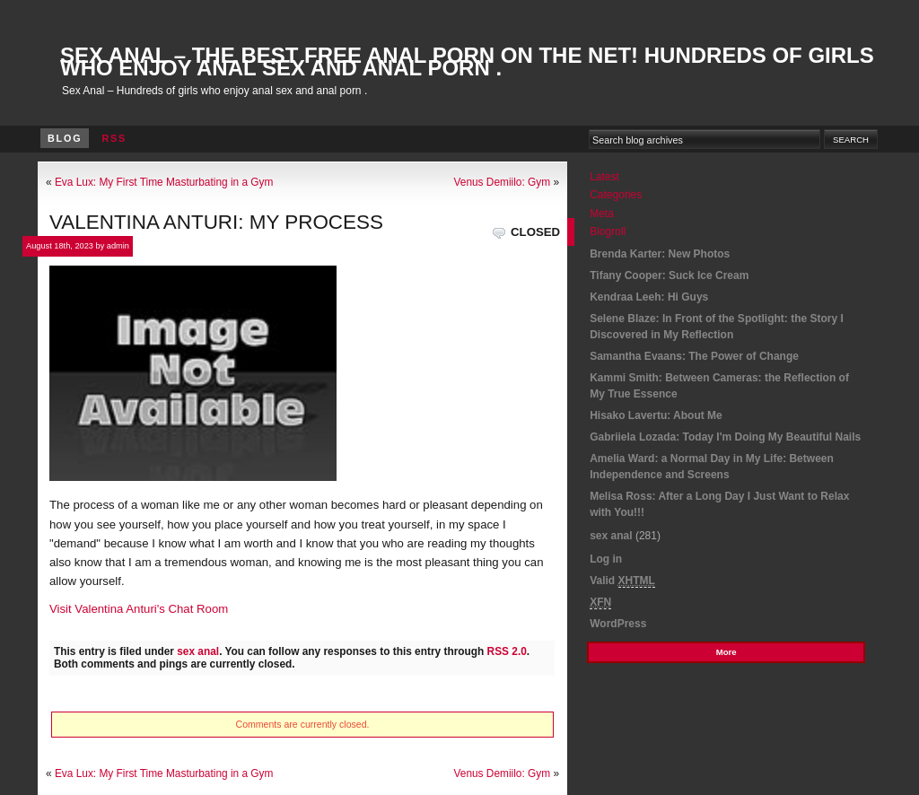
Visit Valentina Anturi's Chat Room (138, 609)
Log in (606, 559)
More (726, 652)
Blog (65, 138)
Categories (616, 194)
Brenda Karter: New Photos (660, 254)
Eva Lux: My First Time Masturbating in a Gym (164, 182)
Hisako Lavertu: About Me (656, 415)
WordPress (618, 623)
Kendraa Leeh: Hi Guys (649, 297)
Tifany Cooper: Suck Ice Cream (669, 275)
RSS (114, 138)
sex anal (198, 651)
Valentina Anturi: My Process (216, 222)
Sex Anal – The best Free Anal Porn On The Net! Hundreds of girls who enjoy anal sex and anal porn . (467, 61)
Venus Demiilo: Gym (502, 182)
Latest (604, 176)
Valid (622, 581)
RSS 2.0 (507, 651)
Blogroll (608, 231)
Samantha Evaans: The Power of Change (694, 356)
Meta (602, 213)
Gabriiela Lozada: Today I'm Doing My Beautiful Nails (725, 437)
